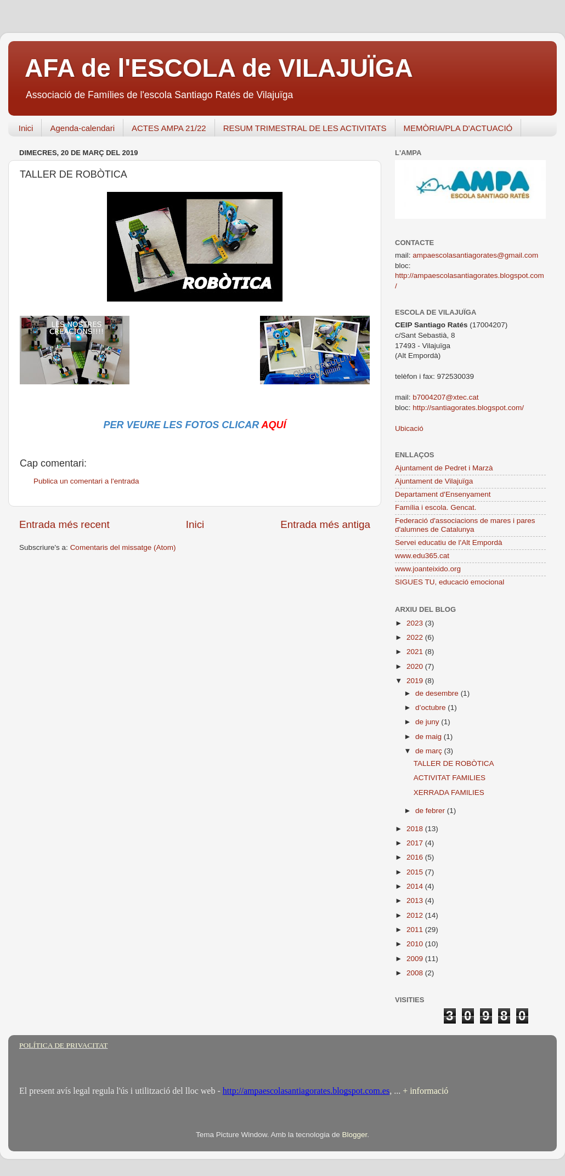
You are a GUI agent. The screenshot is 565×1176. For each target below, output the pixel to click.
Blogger (354, 1134)
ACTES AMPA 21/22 (169, 128)
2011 (415, 929)
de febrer (431, 810)
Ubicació (409, 428)
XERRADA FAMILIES (449, 792)
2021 (415, 651)
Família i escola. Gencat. (436, 507)
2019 (415, 681)
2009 (415, 959)
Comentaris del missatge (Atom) (123, 547)
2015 (415, 872)
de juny (428, 722)
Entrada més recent (64, 524)
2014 (415, 886)
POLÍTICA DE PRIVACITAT (63, 1045)
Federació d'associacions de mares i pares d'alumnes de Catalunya (465, 524)
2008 (415, 973)
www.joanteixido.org (428, 569)
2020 (415, 666)
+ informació (424, 1090)
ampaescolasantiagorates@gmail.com (475, 255)
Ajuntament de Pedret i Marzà (444, 468)
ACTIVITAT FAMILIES (449, 778)
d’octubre (431, 707)
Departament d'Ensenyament (442, 494)
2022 (415, 637)
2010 (415, 944)
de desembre (438, 693)
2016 (415, 857)
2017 (415, 843)
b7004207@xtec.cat (445, 397)
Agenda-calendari (82, 128)
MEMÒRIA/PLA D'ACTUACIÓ (458, 128)
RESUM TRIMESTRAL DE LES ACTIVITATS (305, 128)
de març (429, 751)
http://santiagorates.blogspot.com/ (468, 408)
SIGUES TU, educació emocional (449, 582)
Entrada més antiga (325, 524)
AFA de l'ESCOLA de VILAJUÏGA (219, 68)
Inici (26, 128)
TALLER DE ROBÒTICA (454, 763)
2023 (415, 623)
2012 (415, 915)
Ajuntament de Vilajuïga (434, 481)
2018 (415, 829)
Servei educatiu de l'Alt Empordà (448, 542)
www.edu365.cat (422, 556)
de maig (429, 736)
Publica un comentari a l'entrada (86, 481)
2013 (415, 900)
